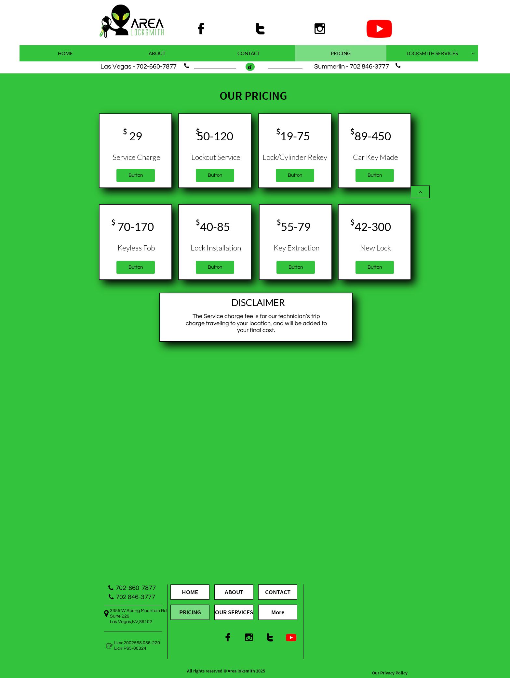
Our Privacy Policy (390, 673)
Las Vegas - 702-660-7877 (139, 66)
